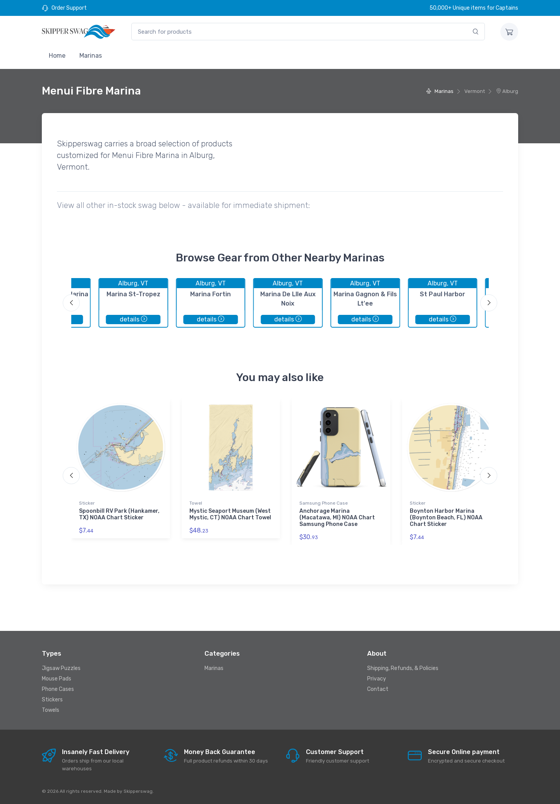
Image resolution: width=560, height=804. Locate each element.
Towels (50, 710)
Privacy (376, 678)
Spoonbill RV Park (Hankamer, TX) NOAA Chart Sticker (119, 514)
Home (57, 55)
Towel (195, 503)
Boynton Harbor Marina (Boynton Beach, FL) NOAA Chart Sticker (446, 517)
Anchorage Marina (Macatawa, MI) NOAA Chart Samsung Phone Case (337, 517)
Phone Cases (58, 689)
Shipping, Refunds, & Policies (402, 668)
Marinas (90, 55)
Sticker (87, 503)
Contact (377, 689)
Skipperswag (138, 791)
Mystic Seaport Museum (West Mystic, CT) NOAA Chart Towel (230, 514)
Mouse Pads (56, 678)
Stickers (52, 699)
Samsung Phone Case (323, 503)
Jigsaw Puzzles (61, 668)
